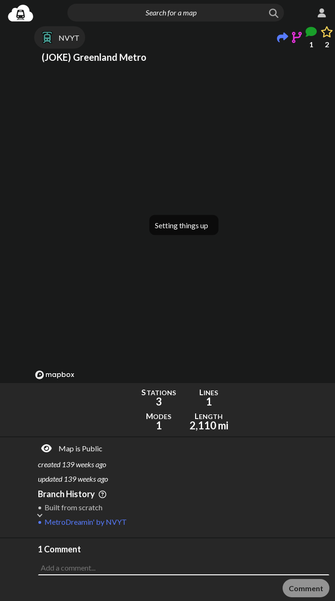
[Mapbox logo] (54, 374)
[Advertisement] (184, 561)
